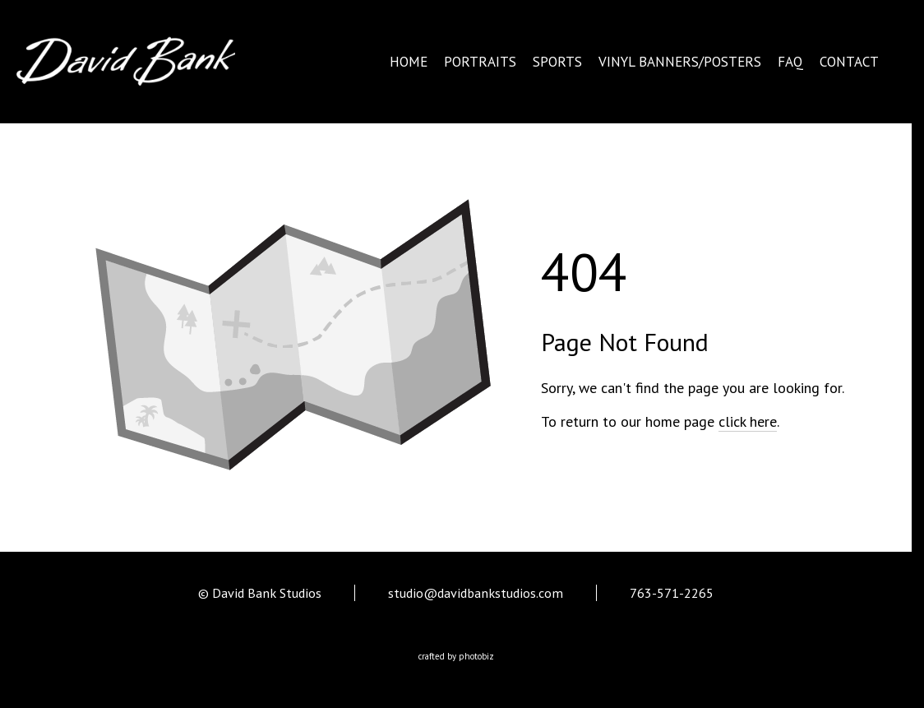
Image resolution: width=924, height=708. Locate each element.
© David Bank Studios (259, 593)
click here (747, 421)
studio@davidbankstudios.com (475, 593)
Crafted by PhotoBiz (456, 656)
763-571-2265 (672, 593)
